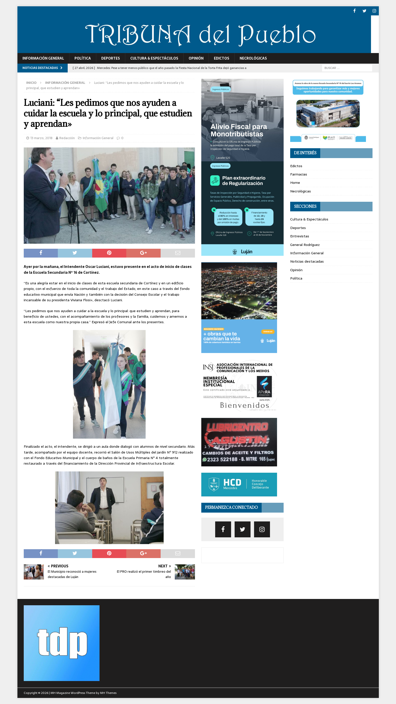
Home (295, 182)
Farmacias (298, 174)
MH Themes (108, 692)
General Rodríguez (305, 244)
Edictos (221, 58)
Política (83, 58)
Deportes (110, 58)
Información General (43, 58)
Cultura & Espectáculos (154, 58)
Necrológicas (253, 58)
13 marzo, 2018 (41, 137)
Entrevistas (299, 236)
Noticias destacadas (307, 261)
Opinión (196, 58)
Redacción (67, 137)
